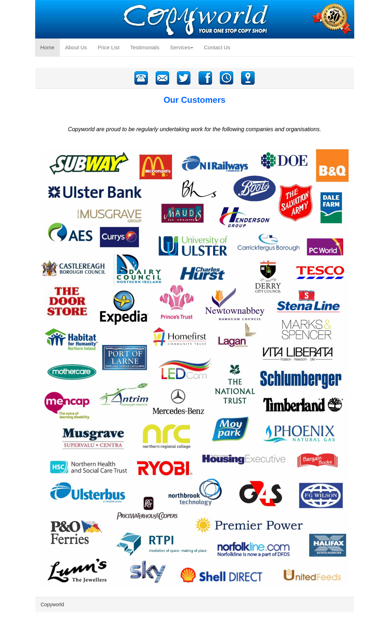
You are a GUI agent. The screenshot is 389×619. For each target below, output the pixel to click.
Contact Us (217, 47)
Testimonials (145, 47)
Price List (109, 47)
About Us (76, 47)
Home (50, 47)
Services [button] (181, 47)
